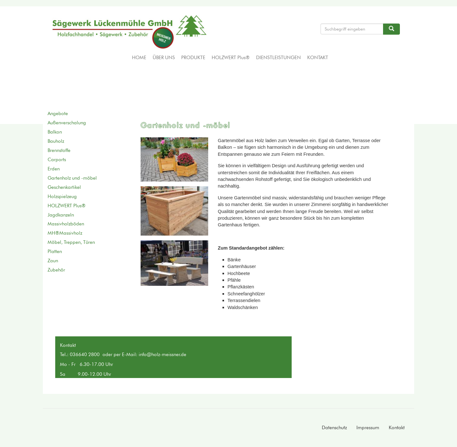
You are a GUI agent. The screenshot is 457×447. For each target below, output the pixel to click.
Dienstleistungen (278, 57)
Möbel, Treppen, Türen (71, 242)
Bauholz (56, 141)
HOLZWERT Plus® (231, 57)
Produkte (193, 57)
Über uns (164, 57)
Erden (54, 169)
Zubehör (56, 270)
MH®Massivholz (65, 233)
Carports (57, 159)
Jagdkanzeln (61, 215)
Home (139, 57)
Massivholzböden (66, 224)
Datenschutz (334, 427)
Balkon (55, 132)
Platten (55, 251)
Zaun (53, 261)
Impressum (367, 427)
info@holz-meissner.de (162, 354)
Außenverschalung (67, 123)
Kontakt (317, 57)
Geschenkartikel (64, 187)
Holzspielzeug (62, 196)
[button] (175, 159)
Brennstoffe (59, 150)
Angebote (58, 113)
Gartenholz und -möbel (72, 178)
